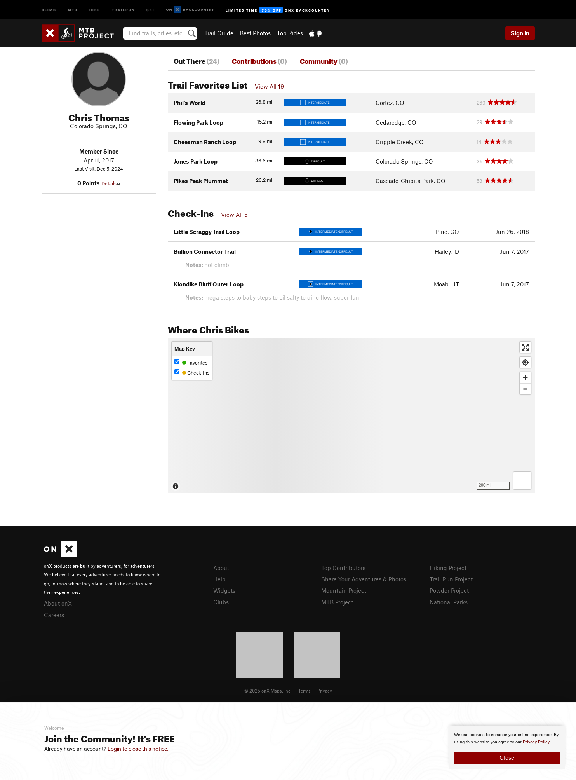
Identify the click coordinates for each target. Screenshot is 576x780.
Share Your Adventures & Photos (363, 579)
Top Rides (290, 33)
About (221, 567)
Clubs (221, 602)
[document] (507, 747)
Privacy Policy (536, 742)
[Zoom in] (525, 377)
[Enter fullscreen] (525, 347)
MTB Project (337, 602)
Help (219, 579)
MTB (73, 9)
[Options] (522, 480)
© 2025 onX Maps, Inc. (268, 690)
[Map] (351, 415)
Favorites (190, 362)
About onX (58, 603)
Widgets (224, 590)
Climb (49, 9)
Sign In (520, 33)
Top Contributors (343, 567)
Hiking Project (448, 567)
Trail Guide (218, 33)
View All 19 (269, 86)
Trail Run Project (451, 579)
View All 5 (234, 214)
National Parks (449, 602)
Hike (94, 9)
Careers (54, 614)
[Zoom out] (525, 388)
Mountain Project (343, 590)
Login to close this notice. (138, 749)
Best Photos (255, 33)
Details (110, 183)
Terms (304, 690)
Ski (150, 9)
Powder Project (449, 590)
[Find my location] (525, 362)
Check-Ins (191, 372)
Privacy (324, 690)
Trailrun (123, 9)
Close (506, 757)
